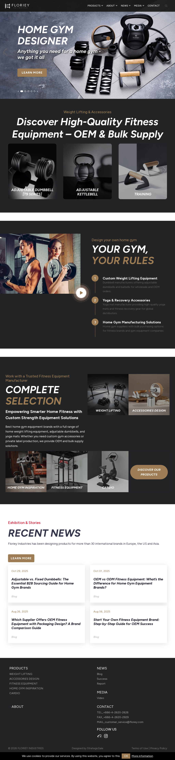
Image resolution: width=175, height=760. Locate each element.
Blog (99, 674)
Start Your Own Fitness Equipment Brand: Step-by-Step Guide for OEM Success (126, 622)
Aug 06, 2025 (101, 611)
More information (142, 756)
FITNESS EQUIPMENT (23, 683)
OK (126, 756)
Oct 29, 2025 (19, 571)
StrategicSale (95, 748)
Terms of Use (139, 748)
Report (101, 683)
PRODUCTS (94, 5)
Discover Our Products (149, 472)
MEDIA (138, 5)
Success (102, 678)
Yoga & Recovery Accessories (126, 300)
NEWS (124, 5)
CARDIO (14, 693)
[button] (21, 91)
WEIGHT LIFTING (20, 674)
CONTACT (154, 5)
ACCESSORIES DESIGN (24, 678)
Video (100, 698)
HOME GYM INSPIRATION (26, 688)
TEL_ (113, 712)
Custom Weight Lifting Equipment (130, 278)
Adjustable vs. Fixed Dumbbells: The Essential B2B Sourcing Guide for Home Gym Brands (42, 583)
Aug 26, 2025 (19, 611)
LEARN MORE (32, 73)
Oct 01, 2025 (101, 571)
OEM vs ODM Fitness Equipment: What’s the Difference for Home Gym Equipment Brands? (128, 583)
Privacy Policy (158, 748)
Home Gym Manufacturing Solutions (132, 322)
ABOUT (110, 5)
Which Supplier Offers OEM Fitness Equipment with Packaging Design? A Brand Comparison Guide (45, 624)
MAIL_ (120, 722)
